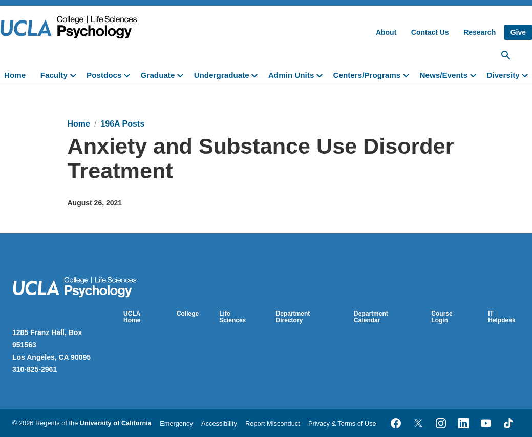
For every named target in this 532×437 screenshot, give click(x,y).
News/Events (444, 75)
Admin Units (291, 75)
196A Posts (122, 123)
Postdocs (104, 75)
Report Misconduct (272, 423)
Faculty (54, 75)
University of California (116, 423)
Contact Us (430, 32)
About (386, 32)
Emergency (176, 423)
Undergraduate (221, 75)
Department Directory (293, 317)
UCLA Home (131, 317)
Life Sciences (232, 317)
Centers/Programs (367, 75)
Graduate (158, 75)
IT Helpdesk (501, 317)
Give (518, 32)
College (188, 313)
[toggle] (75, 74)
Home (15, 75)
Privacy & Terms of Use (342, 423)
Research (479, 32)
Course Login (441, 317)
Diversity (502, 75)
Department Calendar (371, 317)
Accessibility (219, 423)
